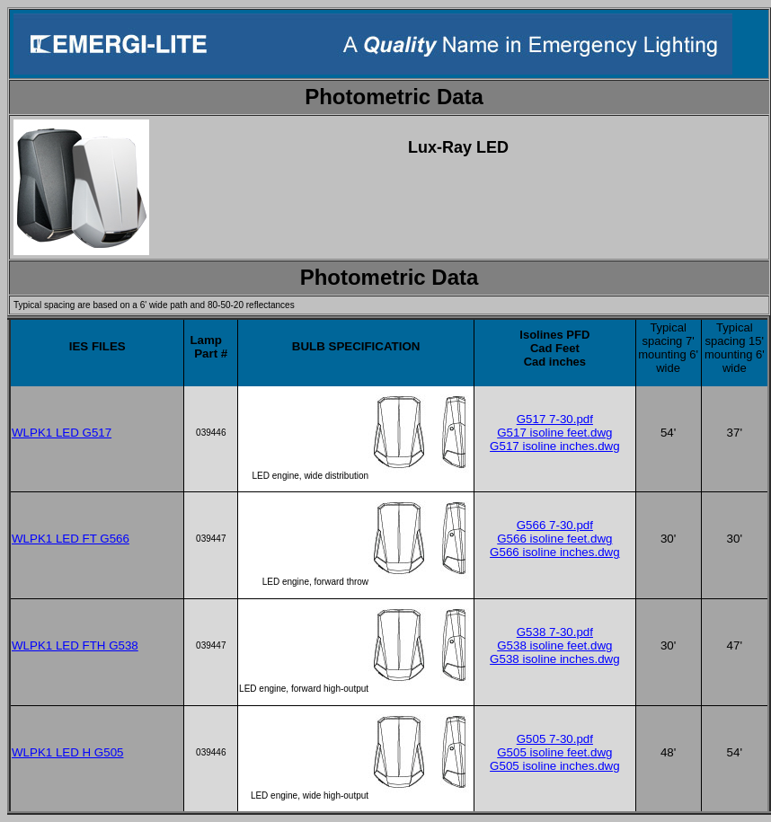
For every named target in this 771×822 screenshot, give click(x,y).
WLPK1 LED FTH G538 (75, 645)
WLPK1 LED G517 (61, 432)
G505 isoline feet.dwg (554, 752)
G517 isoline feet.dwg (554, 432)
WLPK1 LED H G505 (67, 752)
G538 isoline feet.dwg (554, 645)
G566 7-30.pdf (555, 525)
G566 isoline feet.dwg (554, 538)
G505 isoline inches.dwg (554, 766)
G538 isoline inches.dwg (554, 659)
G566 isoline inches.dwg (554, 552)
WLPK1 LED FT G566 (70, 538)
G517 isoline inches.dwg (554, 446)
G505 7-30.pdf (555, 739)
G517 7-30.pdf (555, 419)
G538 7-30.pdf (555, 632)
